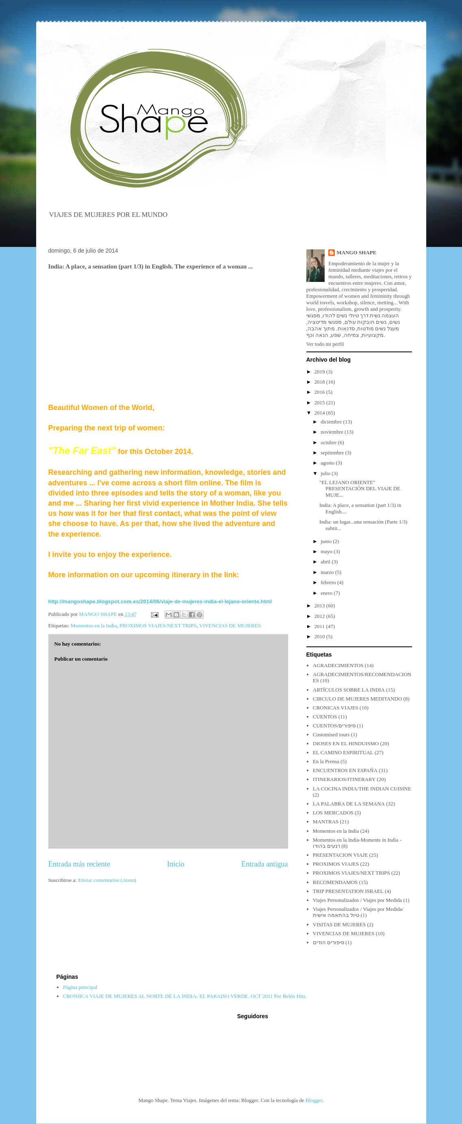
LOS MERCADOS (333, 813)
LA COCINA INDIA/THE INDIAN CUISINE (362, 789)
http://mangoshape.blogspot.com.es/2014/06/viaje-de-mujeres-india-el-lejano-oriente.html (160, 601)
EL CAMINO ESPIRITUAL (343, 752)
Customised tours (331, 734)
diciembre (332, 422)
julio (326, 473)
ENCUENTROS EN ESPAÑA (345, 770)
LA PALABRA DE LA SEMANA (349, 804)
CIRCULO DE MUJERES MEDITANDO (357, 699)
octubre (329, 442)
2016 (320, 392)
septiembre (333, 453)
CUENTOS (325, 717)
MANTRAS (326, 821)
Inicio (175, 864)
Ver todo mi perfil (325, 344)
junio (327, 541)
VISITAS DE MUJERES (339, 924)
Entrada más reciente (79, 864)
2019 (320, 372)
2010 (320, 636)
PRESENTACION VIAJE (340, 855)
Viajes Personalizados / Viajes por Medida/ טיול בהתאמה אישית (358, 912)
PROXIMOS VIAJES (336, 864)
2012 (320, 616)
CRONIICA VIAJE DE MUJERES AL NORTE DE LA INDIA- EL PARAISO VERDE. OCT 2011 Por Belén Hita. (185, 996)
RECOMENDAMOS (335, 882)
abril (326, 562)
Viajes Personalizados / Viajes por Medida (357, 900)
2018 (320, 382)
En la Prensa (326, 761)
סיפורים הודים (328, 942)
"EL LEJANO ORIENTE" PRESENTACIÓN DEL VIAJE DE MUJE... (359, 488)
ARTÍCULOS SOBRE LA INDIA (349, 690)
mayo (327, 551)
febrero (329, 582)
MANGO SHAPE (356, 252)
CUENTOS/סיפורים (334, 725)
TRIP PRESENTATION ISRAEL (348, 891)
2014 (320, 413)
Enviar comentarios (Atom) (107, 880)
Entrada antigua (264, 864)
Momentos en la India (94, 625)
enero (327, 593)
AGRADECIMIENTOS (338, 665)
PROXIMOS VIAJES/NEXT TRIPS (158, 625)
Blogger (314, 1100)
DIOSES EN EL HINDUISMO (346, 743)
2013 (320, 605)
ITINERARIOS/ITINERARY (344, 779)
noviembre (333, 432)
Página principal (80, 987)
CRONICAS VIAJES (335, 708)
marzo (328, 572)
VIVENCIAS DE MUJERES (230, 625)
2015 (320, 402)
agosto (328, 463)
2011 (320, 626)
